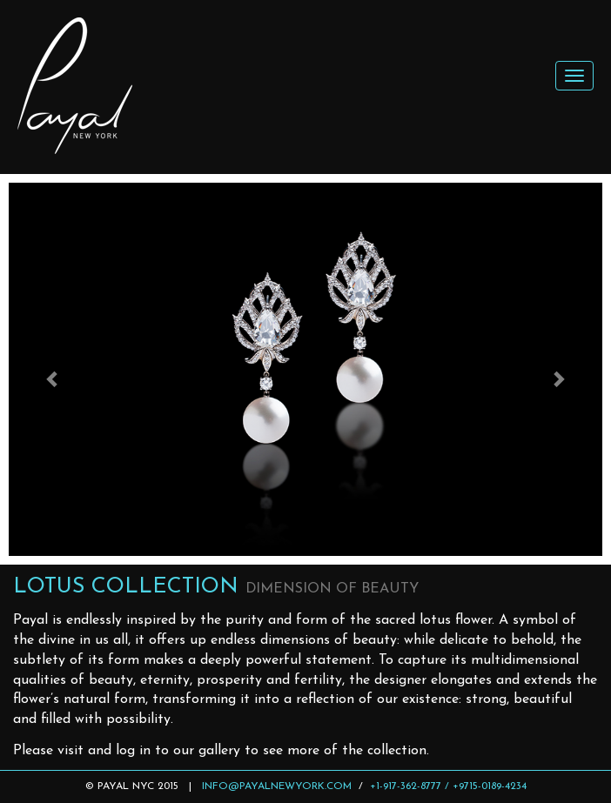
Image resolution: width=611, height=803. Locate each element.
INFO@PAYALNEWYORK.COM (277, 786)
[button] (53, 369)
